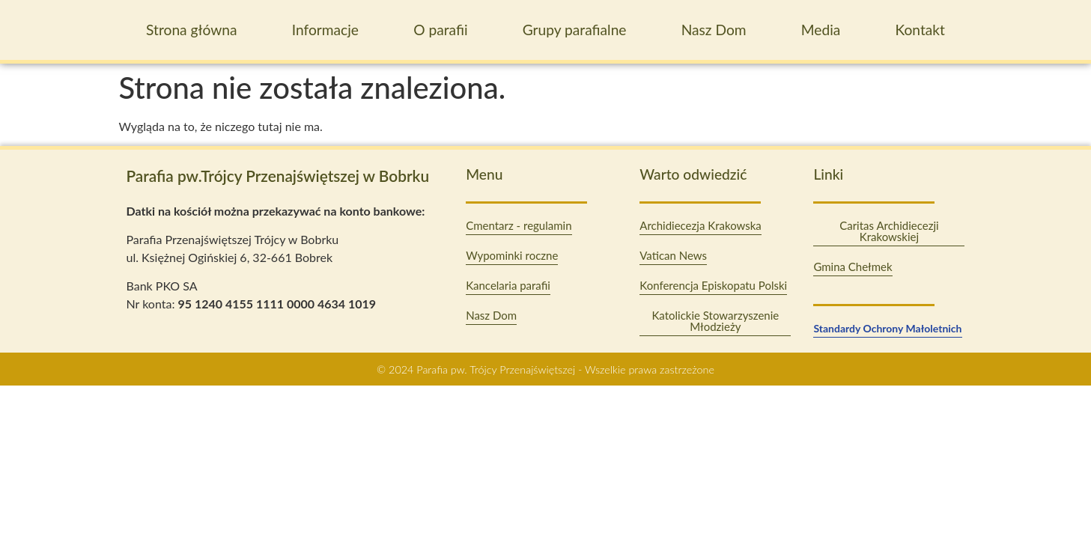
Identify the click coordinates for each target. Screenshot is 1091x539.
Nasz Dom (714, 29)
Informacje (325, 29)
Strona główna (191, 29)
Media (821, 29)
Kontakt (919, 29)
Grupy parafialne (575, 29)
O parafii (440, 29)
